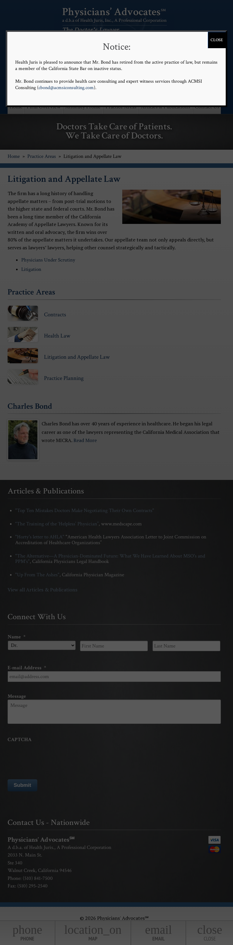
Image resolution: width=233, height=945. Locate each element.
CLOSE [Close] (217, 40)
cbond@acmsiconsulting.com (66, 88)
